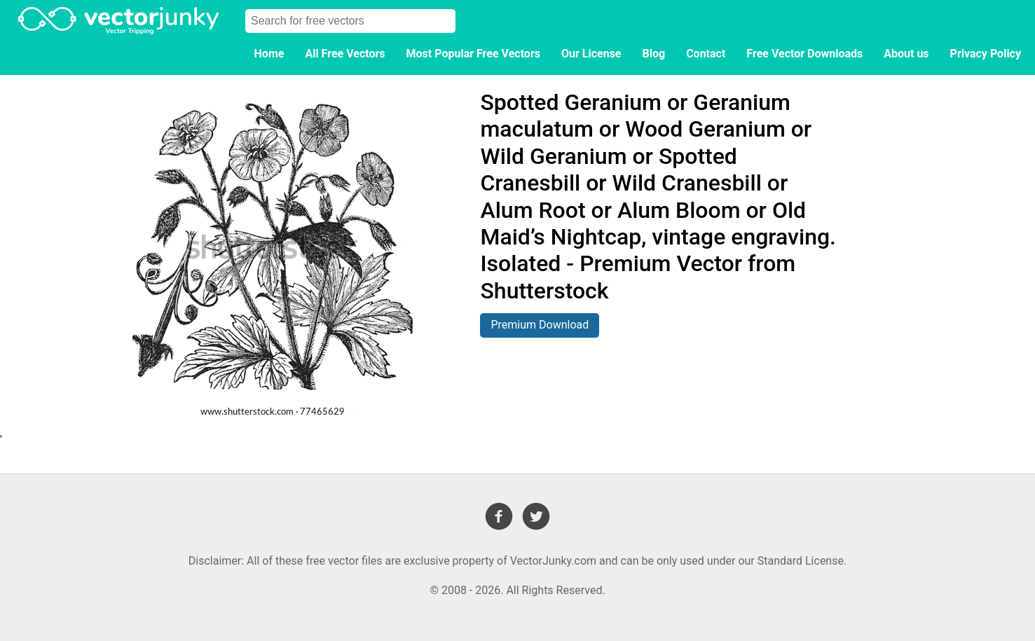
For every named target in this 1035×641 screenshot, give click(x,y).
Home (269, 53)
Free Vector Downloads (804, 53)
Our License (591, 53)
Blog (654, 53)
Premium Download (540, 324)
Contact (705, 53)
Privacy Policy (985, 53)
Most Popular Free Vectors (473, 53)
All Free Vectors (345, 53)
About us (906, 53)
